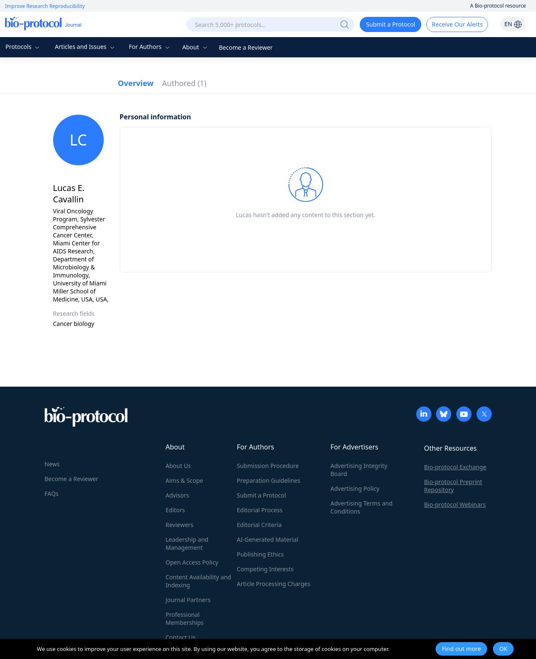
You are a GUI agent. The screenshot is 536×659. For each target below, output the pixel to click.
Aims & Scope (184, 480)
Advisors (177, 495)
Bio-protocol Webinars (455, 504)
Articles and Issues (85, 47)
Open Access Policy (192, 562)
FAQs (52, 494)
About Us (178, 466)
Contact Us (181, 637)
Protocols (23, 47)
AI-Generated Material (268, 539)
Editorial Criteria (259, 525)
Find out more (461, 649)
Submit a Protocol (390, 24)
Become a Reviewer (246, 47)
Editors (175, 510)
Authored (184, 83)
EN (513, 24)
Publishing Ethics (260, 554)
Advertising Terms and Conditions (362, 507)
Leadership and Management (187, 543)
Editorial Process (260, 510)
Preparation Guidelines (269, 480)
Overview (136, 83)
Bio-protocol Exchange (455, 467)
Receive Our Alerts (457, 24)
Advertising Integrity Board (359, 470)
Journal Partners (188, 600)
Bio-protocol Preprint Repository (453, 486)
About (195, 47)
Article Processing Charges (273, 584)
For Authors (150, 47)
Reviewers (180, 525)
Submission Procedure (268, 466)
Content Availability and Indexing (199, 581)
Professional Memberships (185, 619)
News (52, 464)
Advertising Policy (355, 488)
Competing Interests (265, 569)
